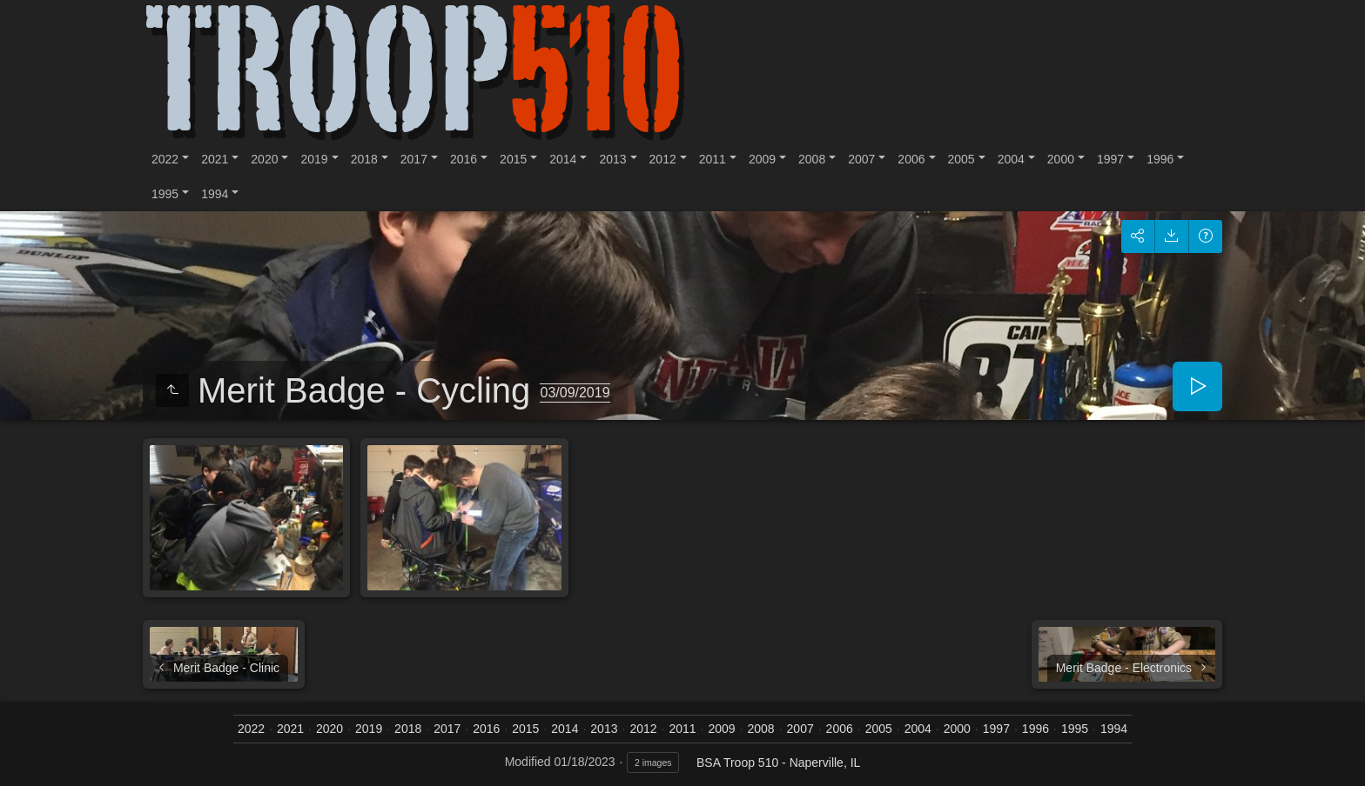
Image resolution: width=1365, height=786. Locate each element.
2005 (961, 159)
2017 (413, 159)
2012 (662, 159)
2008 (811, 159)
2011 (712, 159)
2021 (214, 159)
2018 (364, 159)
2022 (164, 159)
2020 (264, 159)
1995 (164, 194)
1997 (1110, 159)
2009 (762, 159)
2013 (612, 159)
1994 (214, 194)
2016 (463, 159)
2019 (313, 159)
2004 (1011, 159)
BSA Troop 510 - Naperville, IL (778, 762)
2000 (1060, 159)
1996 (1159, 159)
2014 (562, 159)
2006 (911, 159)
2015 (513, 159)
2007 (861, 159)
